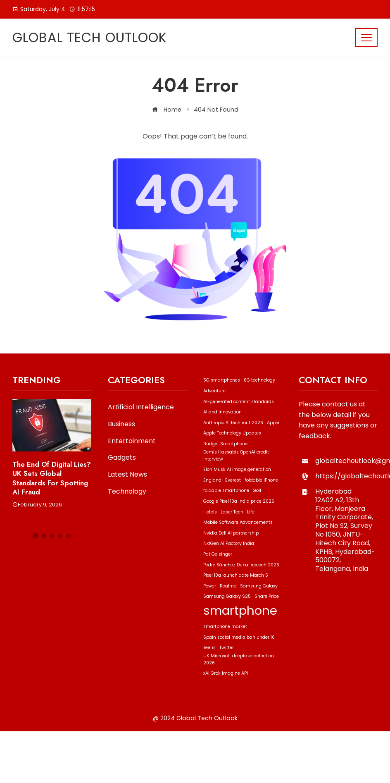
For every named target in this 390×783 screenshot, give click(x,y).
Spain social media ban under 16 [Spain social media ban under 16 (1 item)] (239, 637)
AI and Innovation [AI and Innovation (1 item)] (222, 412)
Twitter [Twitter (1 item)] (226, 648)
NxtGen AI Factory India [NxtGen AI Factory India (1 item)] (228, 543)
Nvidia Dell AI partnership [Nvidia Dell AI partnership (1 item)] (231, 533)
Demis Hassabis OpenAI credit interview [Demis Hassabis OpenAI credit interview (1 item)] (236, 455)
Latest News (127, 474)
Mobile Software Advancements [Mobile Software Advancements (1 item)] (238, 522)
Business (121, 424)
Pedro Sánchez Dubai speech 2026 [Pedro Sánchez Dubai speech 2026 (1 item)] (241, 565)
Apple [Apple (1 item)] (273, 423)
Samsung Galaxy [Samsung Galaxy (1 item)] (259, 586)
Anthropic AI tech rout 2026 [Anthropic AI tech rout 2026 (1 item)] (233, 423)
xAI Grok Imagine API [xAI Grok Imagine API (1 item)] (225, 673)
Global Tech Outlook (89, 37)
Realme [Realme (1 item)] (228, 586)
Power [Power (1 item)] (209, 586)
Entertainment (132, 441)
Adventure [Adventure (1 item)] (214, 391)
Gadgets (122, 458)
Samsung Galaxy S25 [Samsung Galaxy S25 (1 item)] (227, 596)
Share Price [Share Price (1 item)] (266, 596)
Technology (127, 491)
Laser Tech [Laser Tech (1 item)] (232, 512)
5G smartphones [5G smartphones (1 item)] (221, 380)
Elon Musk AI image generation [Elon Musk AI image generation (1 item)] (237, 469)
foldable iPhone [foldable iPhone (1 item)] (261, 480)
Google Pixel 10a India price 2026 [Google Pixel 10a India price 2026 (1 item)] (238, 501)
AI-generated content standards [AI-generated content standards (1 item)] (238, 402)
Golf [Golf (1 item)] (257, 490)
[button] (35, 536)
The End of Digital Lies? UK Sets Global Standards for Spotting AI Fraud (51, 478)
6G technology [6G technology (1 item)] (259, 380)
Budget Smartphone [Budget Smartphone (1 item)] (225, 444)
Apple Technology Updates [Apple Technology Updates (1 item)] (232, 433)
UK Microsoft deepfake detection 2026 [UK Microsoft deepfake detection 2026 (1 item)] (238, 659)
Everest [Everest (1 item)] (233, 480)
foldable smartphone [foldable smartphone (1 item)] (226, 490)
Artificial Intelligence (141, 407)
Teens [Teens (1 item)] (209, 648)
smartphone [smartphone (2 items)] (240, 610)
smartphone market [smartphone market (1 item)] (225, 626)
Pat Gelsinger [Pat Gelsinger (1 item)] (217, 554)
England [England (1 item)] (212, 480)
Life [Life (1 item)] (250, 512)
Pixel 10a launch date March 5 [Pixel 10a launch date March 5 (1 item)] (235, 575)
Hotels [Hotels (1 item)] (210, 512)
